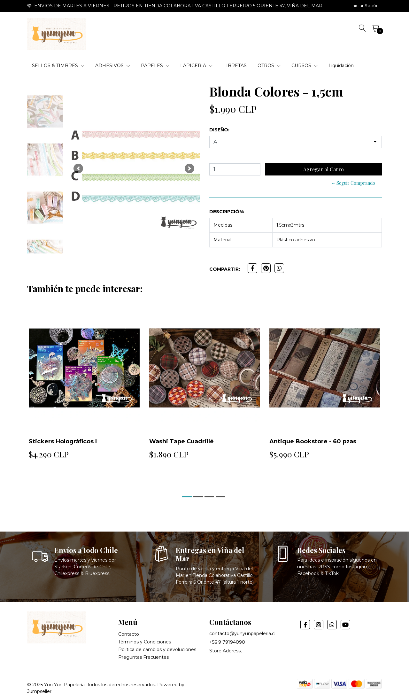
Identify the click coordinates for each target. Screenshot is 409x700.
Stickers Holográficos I (63, 441)
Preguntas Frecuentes (143, 657)
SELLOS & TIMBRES (58, 65)
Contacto (128, 634)
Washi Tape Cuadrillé (181, 441)
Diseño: (219, 130)
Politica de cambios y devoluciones (157, 649)
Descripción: (226, 211)
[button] (78, 168)
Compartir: (224, 269)
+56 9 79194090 (227, 642)
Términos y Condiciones (144, 642)
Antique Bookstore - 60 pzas (312, 441)
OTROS (269, 65)
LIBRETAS (235, 65)
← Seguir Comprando (353, 183)
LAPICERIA (196, 65)
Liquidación (341, 65)
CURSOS (304, 65)
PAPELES (155, 65)
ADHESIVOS (112, 65)
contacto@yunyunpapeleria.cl (242, 633)
